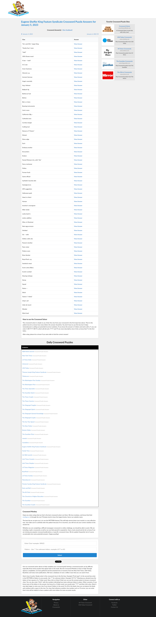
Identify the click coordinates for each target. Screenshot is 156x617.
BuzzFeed (32, 471)
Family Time (33, 451)
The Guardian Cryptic (36, 505)
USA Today (32, 368)
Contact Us (114, 607)
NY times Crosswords (124, 49)
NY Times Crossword (85, 602)
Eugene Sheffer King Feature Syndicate (41, 447)
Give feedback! (67, 30)
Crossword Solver (124, 26)
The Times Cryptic (35, 397)
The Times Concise (35, 401)
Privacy (56, 602)
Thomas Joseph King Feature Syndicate (41, 372)
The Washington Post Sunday (38, 380)
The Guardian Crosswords (124, 61)
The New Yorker (34, 426)
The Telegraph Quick (35, 409)
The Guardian (33, 500)
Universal (32, 364)
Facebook (114, 602)
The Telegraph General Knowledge (40, 413)
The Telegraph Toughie (36, 405)
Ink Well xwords (34, 455)
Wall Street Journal (35, 351)
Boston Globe (33, 430)
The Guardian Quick (35, 393)
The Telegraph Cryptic (36, 418)
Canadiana (32, 442)
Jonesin (31, 438)
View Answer (78, 44)
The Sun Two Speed (35, 422)
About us (56, 605)
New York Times (34, 355)
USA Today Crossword (85, 605)
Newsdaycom (33, 480)
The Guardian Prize (35, 434)
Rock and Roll (33, 488)
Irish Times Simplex (35, 463)
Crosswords (56, 607)
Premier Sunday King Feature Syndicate (41, 484)
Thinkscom (32, 376)
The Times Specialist (35, 389)
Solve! (60, 555)
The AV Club (33, 492)
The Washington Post (36, 384)
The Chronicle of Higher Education (40, 496)
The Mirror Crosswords (124, 72)
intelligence (26, 517)
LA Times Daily (34, 360)
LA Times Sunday (34, 476)
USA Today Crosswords (124, 37)
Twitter (114, 605)
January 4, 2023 (27, 34)
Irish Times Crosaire (35, 459)
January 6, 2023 (92, 34)
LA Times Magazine (35, 467)
